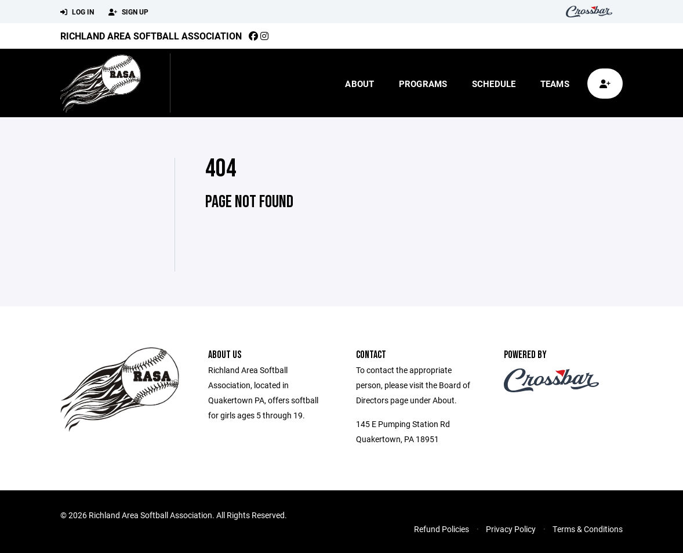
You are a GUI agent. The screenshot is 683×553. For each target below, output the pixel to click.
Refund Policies (441, 528)
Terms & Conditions (588, 528)
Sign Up (128, 12)
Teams (554, 83)
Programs (423, 83)
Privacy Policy (511, 528)
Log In (77, 12)
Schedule (494, 83)
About (359, 83)
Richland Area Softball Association (151, 36)
